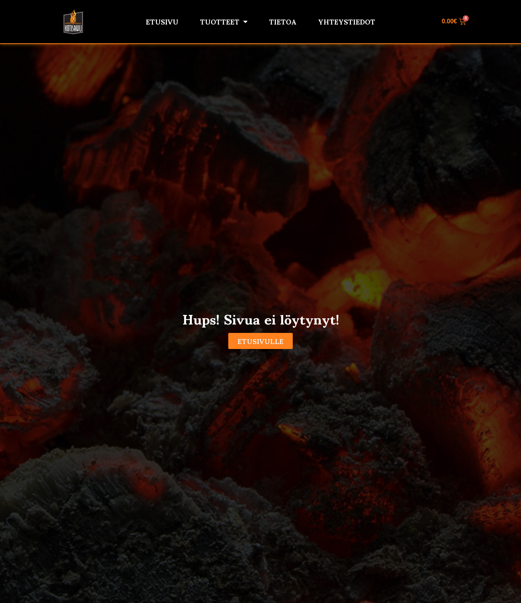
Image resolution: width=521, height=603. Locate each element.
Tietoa (283, 21)
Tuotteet (223, 21)
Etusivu (162, 21)
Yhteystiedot (346, 21)
